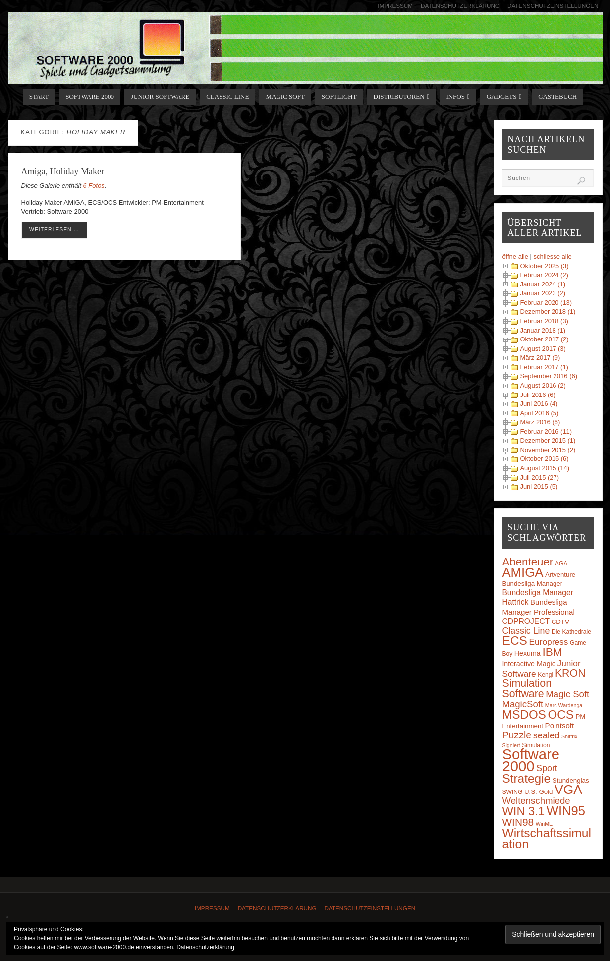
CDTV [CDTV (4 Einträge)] (560, 621)
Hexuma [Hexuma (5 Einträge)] (527, 653)
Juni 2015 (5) (538, 486)
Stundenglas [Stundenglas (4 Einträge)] (571, 780)
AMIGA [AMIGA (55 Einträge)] (522, 572)
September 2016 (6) (548, 376)
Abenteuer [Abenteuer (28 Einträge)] (527, 562)
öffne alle (515, 256)
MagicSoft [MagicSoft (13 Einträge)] (522, 704)
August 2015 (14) (544, 468)
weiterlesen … (54, 229)
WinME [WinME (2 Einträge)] (544, 824)
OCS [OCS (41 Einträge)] (560, 714)
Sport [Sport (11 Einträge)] (546, 768)
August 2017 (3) (543, 348)
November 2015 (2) (547, 449)
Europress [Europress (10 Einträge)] (548, 642)
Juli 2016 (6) (537, 394)
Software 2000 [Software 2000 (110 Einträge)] (530, 760)
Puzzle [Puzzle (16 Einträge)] (516, 735)
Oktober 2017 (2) (544, 339)
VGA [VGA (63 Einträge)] (568, 789)
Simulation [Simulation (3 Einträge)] (536, 745)
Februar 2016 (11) (546, 431)
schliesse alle (553, 256)
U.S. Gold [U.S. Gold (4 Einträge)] (538, 791)
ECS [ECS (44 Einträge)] (514, 640)
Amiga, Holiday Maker (62, 171)
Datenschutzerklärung (460, 5)
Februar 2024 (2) (544, 275)
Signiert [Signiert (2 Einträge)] (511, 745)
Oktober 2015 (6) (544, 458)
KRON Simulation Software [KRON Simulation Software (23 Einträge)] (543, 683)
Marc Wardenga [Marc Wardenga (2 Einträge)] (563, 705)
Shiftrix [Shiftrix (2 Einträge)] (569, 736)
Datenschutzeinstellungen (553, 5)
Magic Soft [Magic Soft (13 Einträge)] (567, 694)
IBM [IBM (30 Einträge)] (552, 651)
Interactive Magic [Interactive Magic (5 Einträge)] (528, 664)
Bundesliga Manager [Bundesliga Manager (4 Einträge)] (532, 583)
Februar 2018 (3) (544, 321)
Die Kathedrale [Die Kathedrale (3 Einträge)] (571, 631)
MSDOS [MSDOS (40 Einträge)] (524, 714)
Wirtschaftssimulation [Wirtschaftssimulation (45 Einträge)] (546, 838)
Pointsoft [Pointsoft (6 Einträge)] (559, 725)
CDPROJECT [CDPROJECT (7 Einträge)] (526, 621)
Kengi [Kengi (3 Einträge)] (545, 674)
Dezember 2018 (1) (547, 311)
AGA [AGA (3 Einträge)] (561, 563)
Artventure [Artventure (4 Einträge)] (560, 574)
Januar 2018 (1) (542, 330)
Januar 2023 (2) (542, 293)
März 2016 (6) (540, 422)
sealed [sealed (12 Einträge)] (546, 735)
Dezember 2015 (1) (547, 440)
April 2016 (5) (539, 413)
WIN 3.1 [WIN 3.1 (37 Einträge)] (523, 811)
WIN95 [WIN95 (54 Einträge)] (566, 811)
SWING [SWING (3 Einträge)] (512, 792)
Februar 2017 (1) (544, 367)
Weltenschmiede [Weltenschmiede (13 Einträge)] (536, 800)
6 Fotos (94, 185)
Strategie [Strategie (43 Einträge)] (526, 778)
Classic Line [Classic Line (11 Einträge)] (526, 631)
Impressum (395, 5)
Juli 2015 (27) (539, 477)
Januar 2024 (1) (542, 284)
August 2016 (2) (543, 385)
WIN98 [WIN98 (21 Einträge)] (518, 822)
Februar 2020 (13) (546, 302)
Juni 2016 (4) (538, 403)
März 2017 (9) (540, 357)
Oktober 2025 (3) (544, 266)
